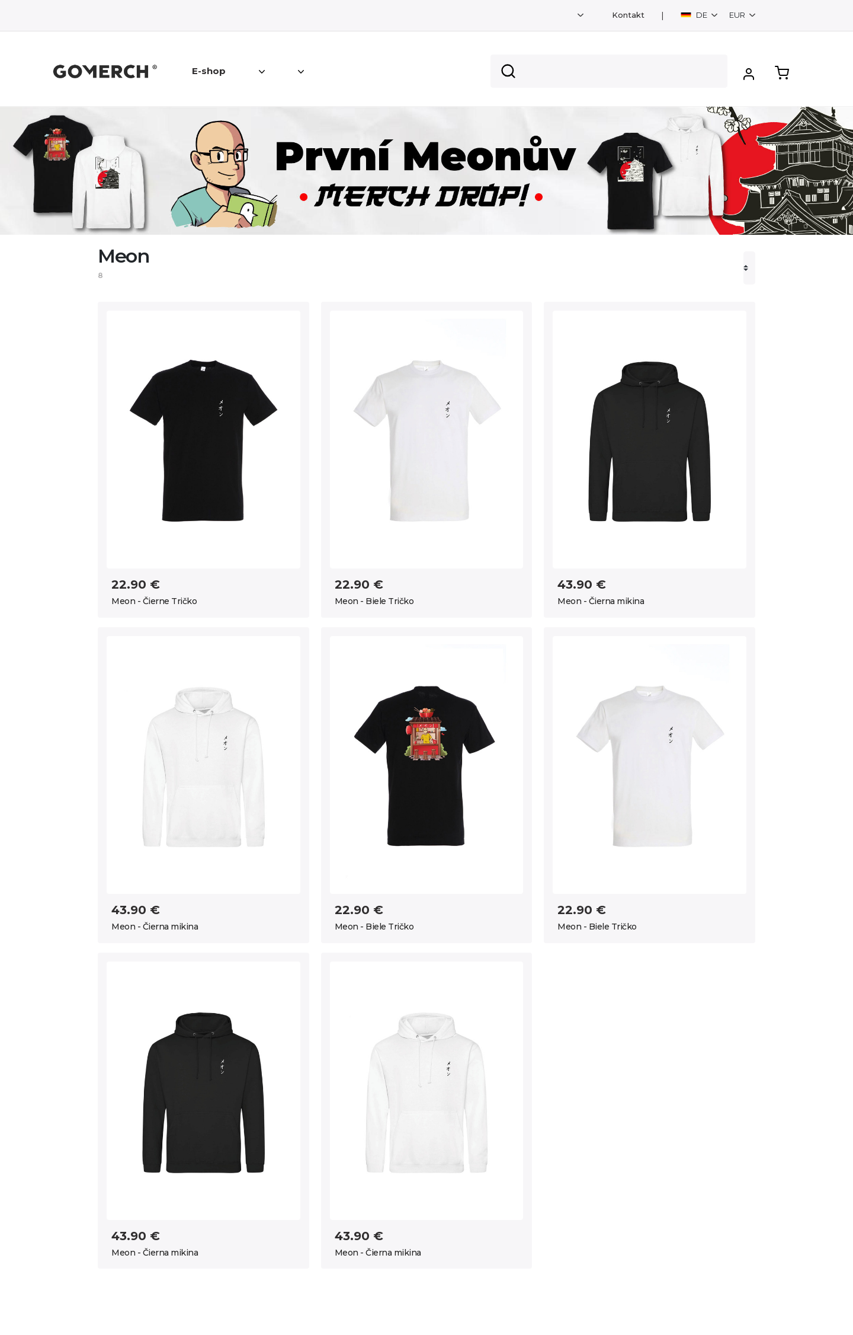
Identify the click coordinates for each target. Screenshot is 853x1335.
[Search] (608, 71)
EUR (738, 15)
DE (695, 15)
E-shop (209, 70)
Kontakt (628, 15)
